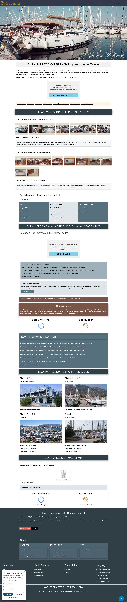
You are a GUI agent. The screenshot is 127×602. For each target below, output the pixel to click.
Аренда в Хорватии (103, 581)
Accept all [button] (8, 594)
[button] (13, 598)
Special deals (100, 3)
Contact (124, 3)
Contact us (98, 311)
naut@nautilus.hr (89, 553)
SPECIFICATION (21, 104)
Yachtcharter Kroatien (104, 572)
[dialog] (14, 585)
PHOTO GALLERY (64, 104)
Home (72, 3)
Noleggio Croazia (102, 575)
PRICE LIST (38, 104)
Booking (109, 3)
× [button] (24, 572)
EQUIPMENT (30, 104)
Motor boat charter (39, 569)
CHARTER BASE (47, 104)
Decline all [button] (19, 594)
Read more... (37, 409)
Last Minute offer (69, 572)
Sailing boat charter (39, 572)
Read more (14, 580)
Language (116, 3)
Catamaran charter (39, 575)
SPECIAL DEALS (75, 104)
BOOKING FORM (25, 528)
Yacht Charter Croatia (89, 3)
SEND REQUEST (27, 291)
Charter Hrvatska (103, 578)
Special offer (68, 569)
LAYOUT (55, 104)
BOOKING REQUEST (87, 104)
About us (78, 3)
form (36, 313)
